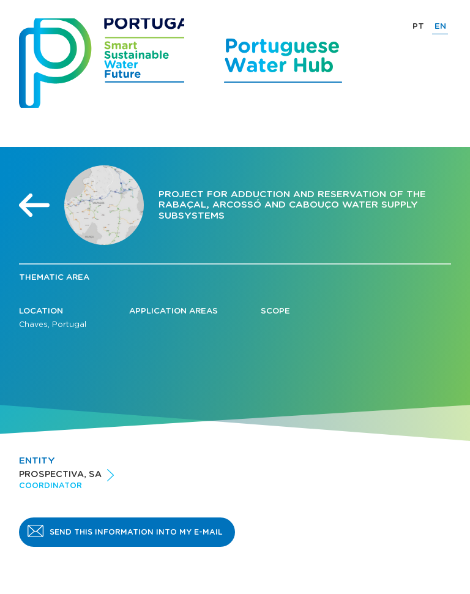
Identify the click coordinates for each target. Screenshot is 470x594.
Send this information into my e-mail (136, 532)
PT (418, 26)
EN (440, 26)
